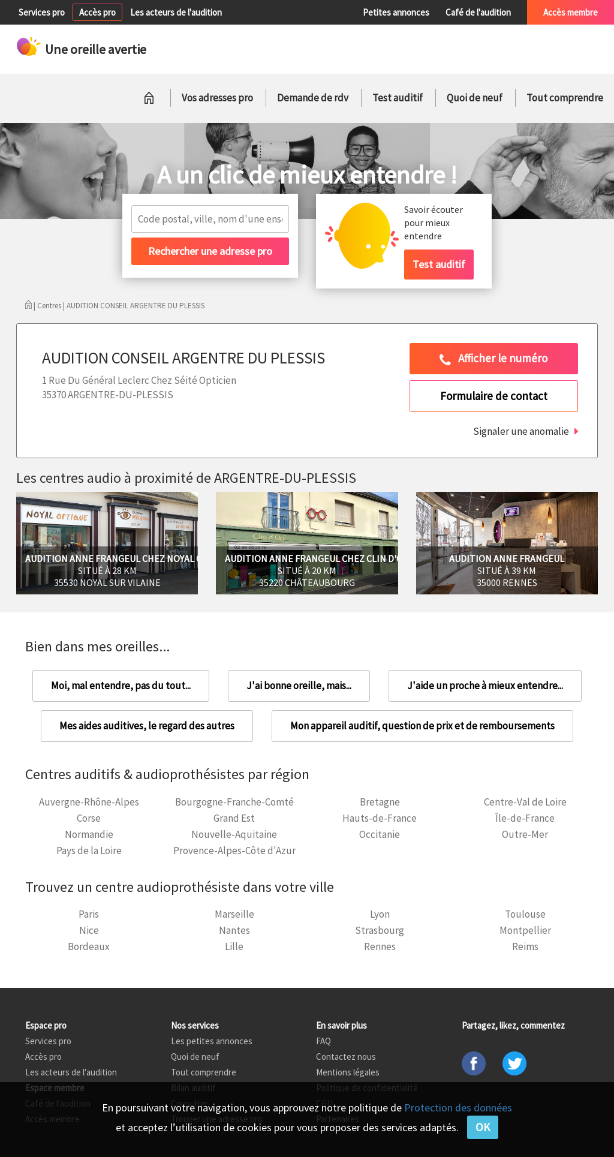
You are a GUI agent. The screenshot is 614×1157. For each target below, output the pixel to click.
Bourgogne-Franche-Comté (234, 802)
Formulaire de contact (493, 396)
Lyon (380, 914)
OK (482, 1127)
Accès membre (570, 12)
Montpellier (525, 930)
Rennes (380, 946)
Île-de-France (525, 818)
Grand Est (234, 818)
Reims (525, 946)
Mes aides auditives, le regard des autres (146, 725)
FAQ (323, 1041)
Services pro (42, 12)
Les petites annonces (211, 1041)
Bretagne (380, 802)
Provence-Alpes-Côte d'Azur (234, 850)
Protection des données (458, 1107)
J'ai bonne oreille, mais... (298, 685)
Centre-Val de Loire (525, 802)
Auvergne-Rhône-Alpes (89, 802)
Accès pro (97, 12)
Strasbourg (379, 930)
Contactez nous (346, 1056)
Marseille (234, 914)
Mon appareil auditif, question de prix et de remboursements (422, 725)
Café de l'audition (478, 12)
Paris (89, 914)
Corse (89, 818)
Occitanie (379, 834)
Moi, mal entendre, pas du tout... (121, 685)
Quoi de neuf (474, 97)
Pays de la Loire (89, 850)
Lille (234, 946)
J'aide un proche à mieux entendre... (485, 685)
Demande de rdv (312, 97)
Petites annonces (396, 12)
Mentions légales (348, 1072)
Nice (89, 930)
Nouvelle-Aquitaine (234, 834)
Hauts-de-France (379, 818)
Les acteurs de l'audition (176, 12)
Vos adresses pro (217, 97)
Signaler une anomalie (521, 431)
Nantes (234, 930)
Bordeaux (89, 946)
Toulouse (525, 914)
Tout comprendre (564, 97)
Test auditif (397, 97)
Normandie (89, 834)
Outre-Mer (525, 834)
